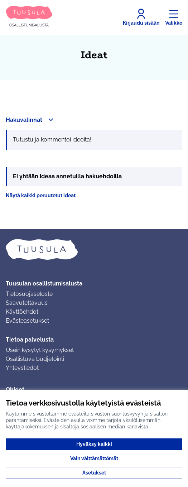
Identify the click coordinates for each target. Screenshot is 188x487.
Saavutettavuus (27, 302)
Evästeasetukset (27, 320)
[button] (30, 119)
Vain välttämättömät (94, 458)
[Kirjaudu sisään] (141, 17)
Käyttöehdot (22, 311)
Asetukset (94, 473)
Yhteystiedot (22, 367)
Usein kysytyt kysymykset (40, 350)
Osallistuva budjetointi (35, 359)
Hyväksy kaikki (94, 444)
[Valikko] (173, 17)
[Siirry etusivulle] (29, 17)
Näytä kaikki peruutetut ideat (41, 195)
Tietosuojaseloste (29, 293)
